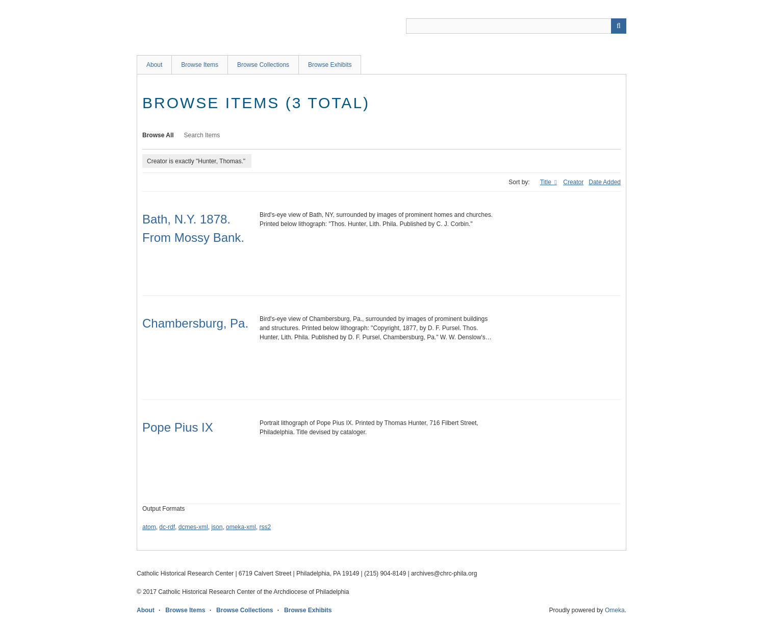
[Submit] (618, 26)
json (216, 527)
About (154, 64)
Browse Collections (263, 64)
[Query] (516, 26)
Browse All (158, 135)
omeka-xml (241, 527)
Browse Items (199, 64)
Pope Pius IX (177, 427)
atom (149, 527)
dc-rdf (167, 527)
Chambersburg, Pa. (195, 323)
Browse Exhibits (329, 64)
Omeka (615, 610)
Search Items (202, 135)
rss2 (265, 527)
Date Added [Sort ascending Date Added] (605, 182)
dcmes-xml (193, 527)
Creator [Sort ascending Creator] (573, 182)
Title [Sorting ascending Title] (546, 182)
